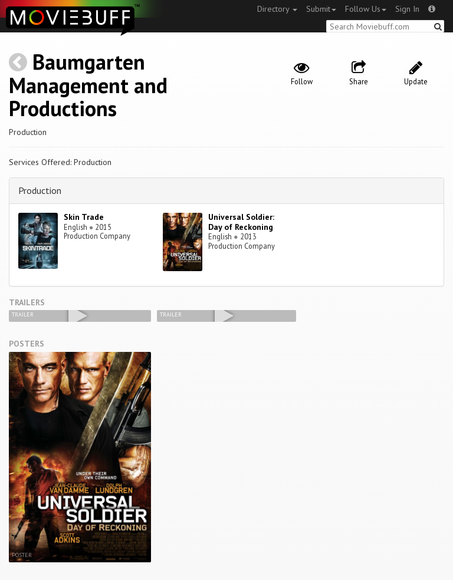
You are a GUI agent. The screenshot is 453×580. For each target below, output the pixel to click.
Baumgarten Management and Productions (88, 85)
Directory (277, 9)
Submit (321, 9)
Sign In (407, 9)
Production (39, 190)
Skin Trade (84, 217)
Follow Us (365, 9)
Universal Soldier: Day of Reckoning (241, 222)
